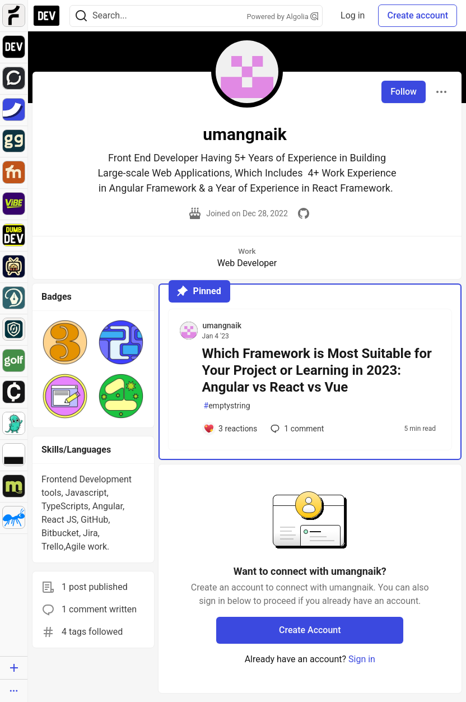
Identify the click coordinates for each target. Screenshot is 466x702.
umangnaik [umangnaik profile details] (222, 325)
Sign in (361, 659)
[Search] (81, 16)
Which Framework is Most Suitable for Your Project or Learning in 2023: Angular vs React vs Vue (317, 370)
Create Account (310, 630)
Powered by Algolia (283, 16)
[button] (64, 342)
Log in (353, 15)
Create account (417, 15)
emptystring (227, 406)
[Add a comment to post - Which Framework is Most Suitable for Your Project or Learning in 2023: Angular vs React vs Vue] (230, 429)
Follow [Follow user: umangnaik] (403, 91)
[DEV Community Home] (46, 15)
